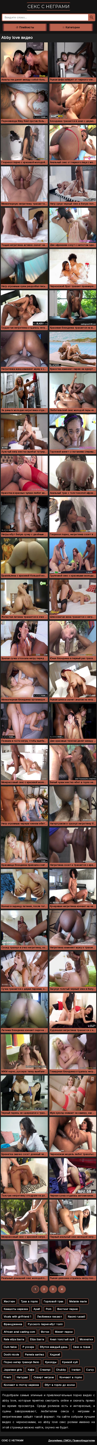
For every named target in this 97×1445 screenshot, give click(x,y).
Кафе (31, 1369)
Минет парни (63, 1331)
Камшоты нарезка (16, 1309)
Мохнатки (86, 1339)
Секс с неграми (48, 6)
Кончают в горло (70, 1377)
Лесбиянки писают (49, 1316)
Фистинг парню (67, 1309)
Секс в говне (81, 1347)
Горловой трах (53, 1301)
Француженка (13, 1324)
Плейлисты (25, 27)
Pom (48, 1309)
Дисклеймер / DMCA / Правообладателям (71, 1440)
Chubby (61, 1369)
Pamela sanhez (34, 1354)
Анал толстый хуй (62, 1339)
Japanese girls (13, 1369)
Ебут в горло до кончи (60, 1384)
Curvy (90, 1369)
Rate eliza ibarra (14, 1339)
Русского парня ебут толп (45, 1324)
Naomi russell (76, 1316)
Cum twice (10, 1347)
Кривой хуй (70, 1362)
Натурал (22, 1377)
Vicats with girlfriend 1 (17, 1316)
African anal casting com (19, 1331)
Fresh (7, 1377)
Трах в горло (29, 1301)
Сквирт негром (44, 1377)
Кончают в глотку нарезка (21, 1384)
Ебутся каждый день (53, 1347)
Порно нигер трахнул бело (21, 1362)
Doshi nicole (11, 1354)
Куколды (50, 1362)
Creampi (45, 1369)
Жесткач (9, 1301)
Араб (36, 1309)
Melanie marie (78, 1301)
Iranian (76, 1369)
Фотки (45, 1331)
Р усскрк (28, 1347)
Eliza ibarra (37, 1339)
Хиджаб (55, 1354)
